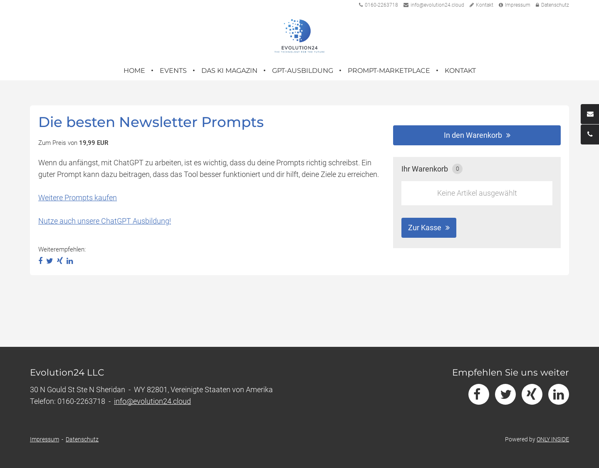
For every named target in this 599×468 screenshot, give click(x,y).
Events (173, 71)
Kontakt (481, 5)
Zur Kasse (424, 227)
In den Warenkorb (473, 135)
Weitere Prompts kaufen (77, 197)
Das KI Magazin (229, 71)
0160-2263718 (378, 5)
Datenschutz (552, 5)
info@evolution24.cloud (433, 5)
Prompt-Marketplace (389, 71)
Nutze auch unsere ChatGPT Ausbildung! (104, 221)
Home (134, 71)
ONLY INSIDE (553, 439)
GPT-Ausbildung (302, 71)
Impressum (514, 5)
